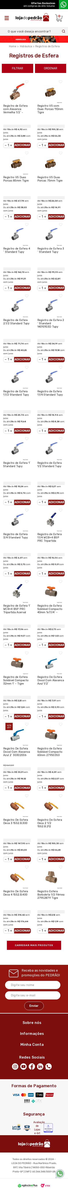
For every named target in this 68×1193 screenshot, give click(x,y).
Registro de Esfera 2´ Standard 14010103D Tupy (50, 323)
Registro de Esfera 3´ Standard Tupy (50, 250)
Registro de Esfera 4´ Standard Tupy (16, 250)
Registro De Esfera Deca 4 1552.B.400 (15, 893)
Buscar (63, 31)
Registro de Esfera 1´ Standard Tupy (16, 464)
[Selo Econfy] (48, 1127)
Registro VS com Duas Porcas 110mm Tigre (50, 109)
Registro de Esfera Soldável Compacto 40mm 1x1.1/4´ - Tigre (50, 610)
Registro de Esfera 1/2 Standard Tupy (49, 464)
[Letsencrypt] (17, 1127)
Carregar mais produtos (34, 945)
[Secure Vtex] (27, 1128)
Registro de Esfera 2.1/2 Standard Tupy (16, 321)
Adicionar (22, 145)
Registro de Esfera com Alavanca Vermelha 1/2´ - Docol (15, 110)
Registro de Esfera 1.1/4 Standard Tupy (50, 393)
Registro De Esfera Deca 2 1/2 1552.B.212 (49, 823)
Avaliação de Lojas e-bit (37, 1128)
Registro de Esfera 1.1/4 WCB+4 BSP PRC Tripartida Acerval (49, 539)
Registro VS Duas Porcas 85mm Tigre (16, 179)
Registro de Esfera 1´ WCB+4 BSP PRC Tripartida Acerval (16, 609)
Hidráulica (26, 46)
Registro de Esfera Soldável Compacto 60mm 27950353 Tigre (50, 753)
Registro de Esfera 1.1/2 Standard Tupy (16, 393)
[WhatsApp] (49, 1066)
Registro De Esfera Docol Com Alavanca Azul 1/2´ (50, 680)
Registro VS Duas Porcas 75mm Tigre (50, 179)
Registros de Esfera (47, 46)
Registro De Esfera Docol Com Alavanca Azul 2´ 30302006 (16, 752)
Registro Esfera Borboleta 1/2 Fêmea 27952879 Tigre (51, 895)
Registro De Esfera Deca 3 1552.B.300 (15, 821)
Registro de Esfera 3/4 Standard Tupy (15, 536)
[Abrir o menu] (7, 18)
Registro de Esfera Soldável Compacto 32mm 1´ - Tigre (15, 680)
